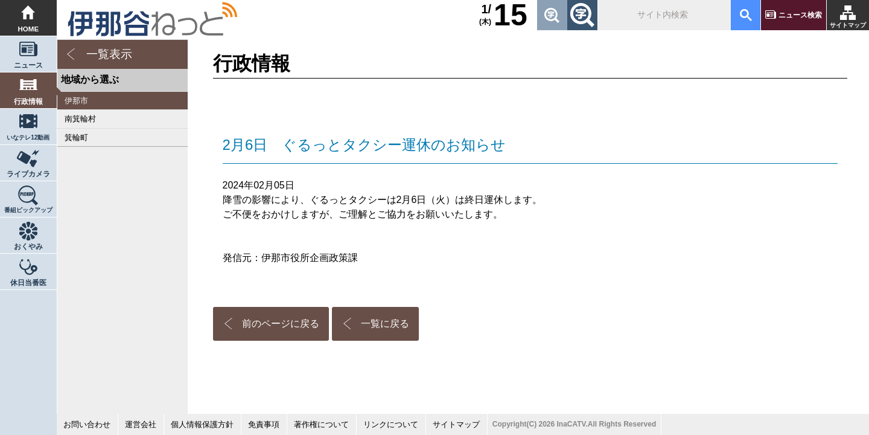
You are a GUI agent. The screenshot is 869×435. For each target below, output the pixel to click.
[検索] (663, 15)
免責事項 (263, 424)
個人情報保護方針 (202, 424)
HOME (28, 29)
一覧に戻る (385, 323)
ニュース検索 (800, 15)
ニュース (28, 65)
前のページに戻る (280, 323)
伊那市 (76, 100)
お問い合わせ (86, 424)
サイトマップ (848, 25)
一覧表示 (109, 54)
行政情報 (28, 101)
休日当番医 (28, 282)
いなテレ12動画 (28, 137)
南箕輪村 (80, 118)
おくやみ (28, 246)
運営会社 (140, 424)
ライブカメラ (28, 174)
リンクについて (390, 424)
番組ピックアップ (28, 210)
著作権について (321, 424)
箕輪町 (76, 137)
